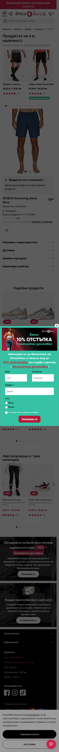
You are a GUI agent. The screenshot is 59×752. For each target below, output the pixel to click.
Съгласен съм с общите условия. (23, 412)
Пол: (7, 398)
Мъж (9, 402)
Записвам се (29, 419)
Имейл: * (9, 385)
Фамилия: (37, 371)
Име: (7, 371)
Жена (9, 407)
